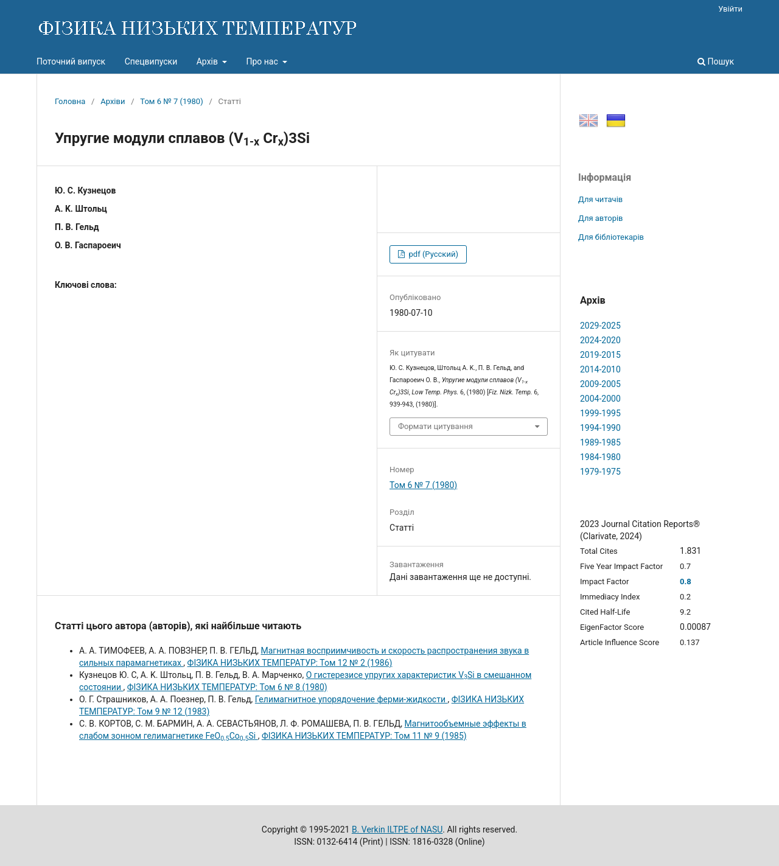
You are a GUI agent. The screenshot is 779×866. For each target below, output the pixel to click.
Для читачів (600, 199)
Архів (208, 61)
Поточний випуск (71, 61)
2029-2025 (600, 325)
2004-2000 (600, 398)
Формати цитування (435, 426)
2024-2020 (600, 340)
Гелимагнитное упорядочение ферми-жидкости (351, 699)
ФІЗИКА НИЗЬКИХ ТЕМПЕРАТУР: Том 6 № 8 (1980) (227, 687)
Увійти (730, 8)
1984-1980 (600, 457)
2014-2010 (600, 369)
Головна (70, 101)
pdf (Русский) (432, 254)
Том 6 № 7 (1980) (171, 101)
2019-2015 (600, 355)
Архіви (112, 101)
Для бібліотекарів (611, 237)
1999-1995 (600, 413)
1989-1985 (600, 442)
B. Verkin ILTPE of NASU (397, 829)
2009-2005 (600, 384)
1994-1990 (600, 428)
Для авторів (600, 218)
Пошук (715, 61)
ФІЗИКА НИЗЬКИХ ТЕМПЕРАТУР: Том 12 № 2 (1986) (290, 663)
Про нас (263, 61)
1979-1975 (600, 472)
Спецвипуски (151, 61)
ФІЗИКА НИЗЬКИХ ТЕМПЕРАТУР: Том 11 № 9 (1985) (364, 736)
